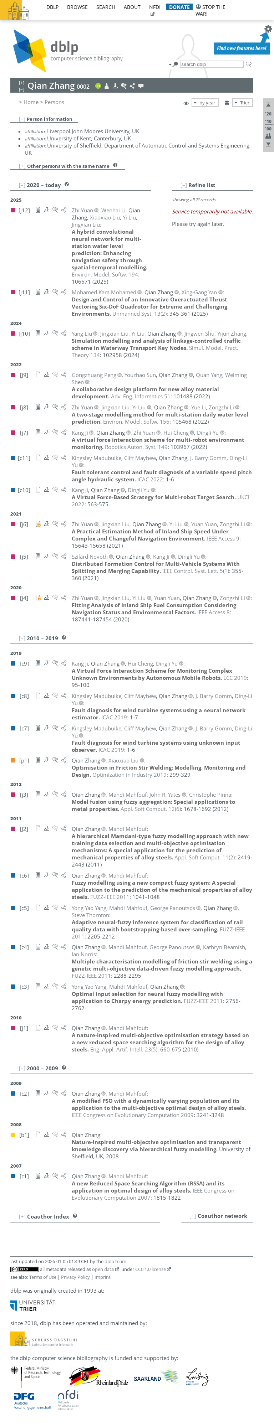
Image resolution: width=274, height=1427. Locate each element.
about (132, 7)
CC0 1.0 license (150, 1269)
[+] (22, 165)
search (105, 7)
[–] (22, 118)
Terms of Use (42, 1277)
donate (179, 7)
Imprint (103, 1277)
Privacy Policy (75, 1277)
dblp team (115, 1261)
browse (77, 7)
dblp (52, 7)
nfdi (155, 7)
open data (103, 1269)
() (139, 313)
